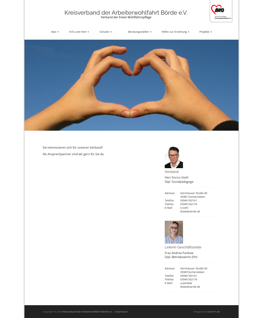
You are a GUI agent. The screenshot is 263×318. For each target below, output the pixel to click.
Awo (55, 31)
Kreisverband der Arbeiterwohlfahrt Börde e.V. (126, 12)
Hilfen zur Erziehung (175, 31)
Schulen (106, 31)
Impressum (121, 311)
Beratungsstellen (140, 31)
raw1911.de (213, 311)
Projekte (205, 31)
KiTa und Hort (79, 31)
